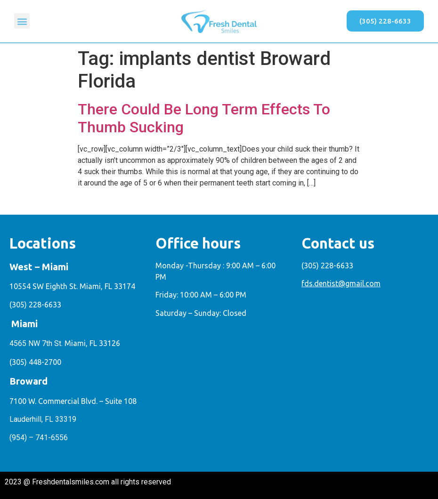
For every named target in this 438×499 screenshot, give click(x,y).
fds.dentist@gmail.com (341, 283)
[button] (22, 21)
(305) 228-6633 (35, 304)
